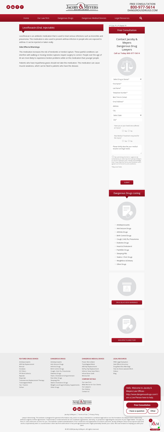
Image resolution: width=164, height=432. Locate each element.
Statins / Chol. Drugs (124, 257)
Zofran (21, 387)
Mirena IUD (86, 376)
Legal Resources (122, 18)
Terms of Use (83, 414)
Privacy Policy (94, 414)
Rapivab (22, 376)
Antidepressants (123, 225)
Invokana (22, 369)
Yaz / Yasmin (23, 385)
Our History (86, 389)
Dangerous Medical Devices (94, 18)
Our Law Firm (43, 18)
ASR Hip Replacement (26, 364)
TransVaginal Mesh (88, 364)
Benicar (21, 366)
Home (26, 18)
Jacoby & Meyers (70, 414)
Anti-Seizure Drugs (124, 228)
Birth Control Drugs (124, 235)
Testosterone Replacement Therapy (31, 380)
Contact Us (85, 391)
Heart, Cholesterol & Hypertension (62, 376)
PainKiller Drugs (123, 250)
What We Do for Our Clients (91, 384)
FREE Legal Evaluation (120, 362)
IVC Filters (22, 371)
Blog (114, 373)
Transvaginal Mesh (25, 383)
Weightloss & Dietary (125, 260)
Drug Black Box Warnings (127, 302)
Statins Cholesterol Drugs (59, 383)
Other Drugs (121, 264)
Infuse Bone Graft (88, 373)
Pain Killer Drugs (56, 378)
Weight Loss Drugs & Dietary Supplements (65, 385)
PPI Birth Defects (25, 373)
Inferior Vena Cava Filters (90, 371)
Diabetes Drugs (123, 243)
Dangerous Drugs (65, 18)
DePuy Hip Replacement (90, 369)
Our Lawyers (86, 387)
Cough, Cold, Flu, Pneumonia (128, 239)
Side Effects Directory (127, 340)
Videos (115, 371)
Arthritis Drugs (122, 232)
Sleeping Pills (122, 253)
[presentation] (127, 173)
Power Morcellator (88, 362)
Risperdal (22, 378)
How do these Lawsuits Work (123, 369)
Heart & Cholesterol (124, 246)
